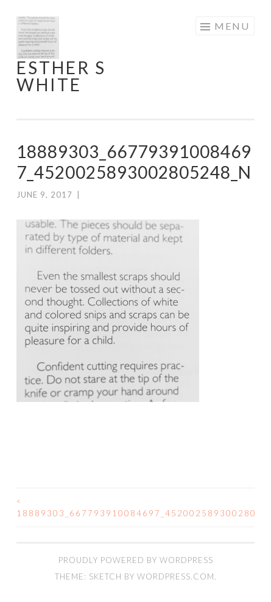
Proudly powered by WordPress (135, 560)
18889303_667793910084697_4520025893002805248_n (76, 507)
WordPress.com (175, 576)
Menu (232, 26)
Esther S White (61, 76)
